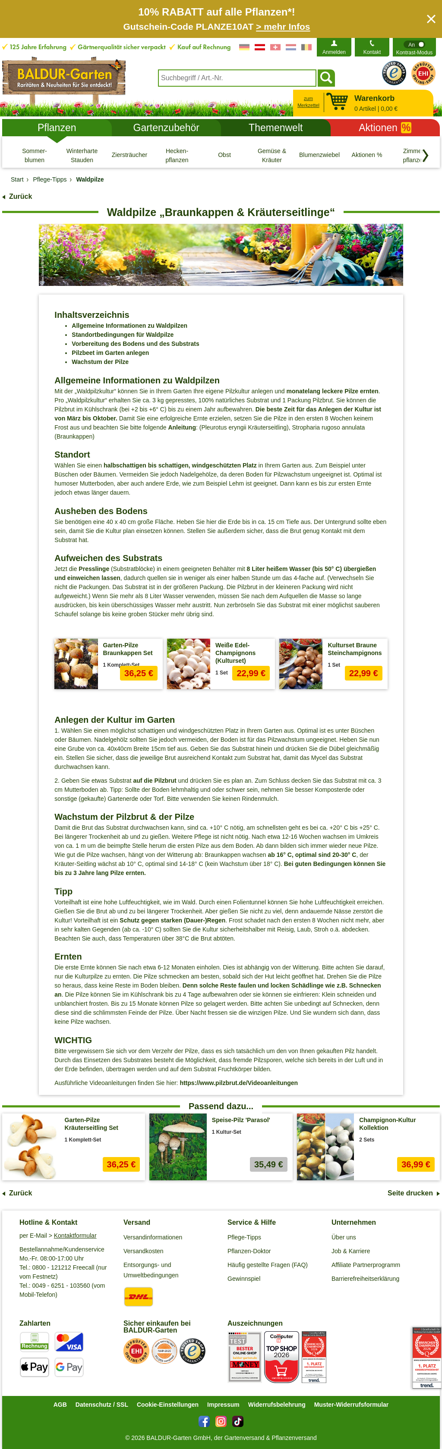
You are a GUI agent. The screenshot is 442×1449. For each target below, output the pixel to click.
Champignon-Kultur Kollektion (387, 1124)
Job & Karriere (351, 1251)
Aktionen (385, 127)
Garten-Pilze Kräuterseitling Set (91, 1124)
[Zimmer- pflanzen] (414, 155)
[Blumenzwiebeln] (319, 155)
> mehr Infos (283, 26)
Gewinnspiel (243, 1278)
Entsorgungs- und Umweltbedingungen (151, 1270)
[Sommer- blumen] (34, 155)
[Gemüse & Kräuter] (272, 155)
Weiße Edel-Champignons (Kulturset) (235, 653)
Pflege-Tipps (244, 1237)
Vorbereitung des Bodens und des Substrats (135, 343)
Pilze (351, 391)
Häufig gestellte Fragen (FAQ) (267, 1264)
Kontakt (372, 52)
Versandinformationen (152, 1237)
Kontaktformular (75, 1235)
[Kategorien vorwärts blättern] (425, 155)
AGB (60, 1404)
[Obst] (224, 155)
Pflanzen (57, 127)
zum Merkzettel (308, 102)
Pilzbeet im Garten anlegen (110, 352)
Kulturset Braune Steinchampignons (355, 649)
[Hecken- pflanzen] (177, 155)
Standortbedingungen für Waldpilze (123, 334)
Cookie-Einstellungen (168, 1404)
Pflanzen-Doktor (249, 1251)
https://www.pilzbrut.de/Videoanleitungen (239, 1082)
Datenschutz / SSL (102, 1404)
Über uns (344, 1237)
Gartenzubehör (166, 127)
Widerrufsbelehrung (277, 1404)
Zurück (20, 196)
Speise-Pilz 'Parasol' (241, 1120)
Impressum (223, 1404)
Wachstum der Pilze (100, 361)
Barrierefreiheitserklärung (365, 1278)
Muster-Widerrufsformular (351, 1404)
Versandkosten (143, 1251)
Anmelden (334, 52)
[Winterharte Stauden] (82, 155)
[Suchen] (326, 78)
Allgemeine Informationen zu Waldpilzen (129, 325)
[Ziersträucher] (129, 155)
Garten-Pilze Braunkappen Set (128, 649)
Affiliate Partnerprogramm (366, 1264)
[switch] (414, 47)
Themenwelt (276, 127)
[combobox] (237, 78)
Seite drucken (410, 1193)
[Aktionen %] (367, 155)
